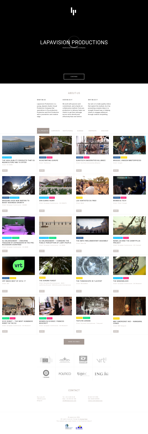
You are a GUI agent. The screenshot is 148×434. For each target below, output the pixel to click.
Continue (74, 76)
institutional (68, 131)
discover (104, 131)
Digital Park (83, 419)
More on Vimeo (74, 341)
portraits (92, 131)
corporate (55, 131)
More (5, 170)
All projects (43, 131)
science (80, 131)
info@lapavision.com (69, 400)
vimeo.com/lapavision (95, 400)
